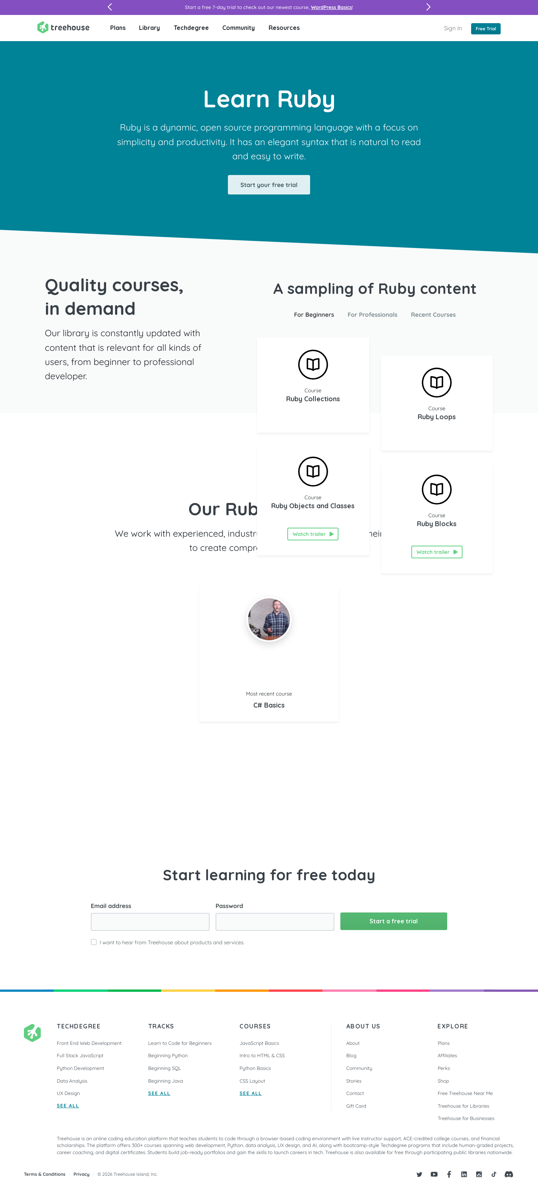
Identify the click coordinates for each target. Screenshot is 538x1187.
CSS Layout (252, 1081)
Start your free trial (269, 184)
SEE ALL (68, 1106)
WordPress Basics (331, 7)
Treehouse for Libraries (463, 1106)
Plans (118, 27)
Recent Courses (433, 314)
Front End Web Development (89, 1043)
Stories (354, 1081)
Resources (284, 27)
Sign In (453, 28)
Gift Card (356, 1106)
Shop (443, 1081)
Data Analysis (72, 1081)
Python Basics (255, 1068)
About (353, 1043)
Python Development (80, 1068)
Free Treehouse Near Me (465, 1093)
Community (238, 27)
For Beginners (314, 314)
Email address (111, 906)
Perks (443, 1068)
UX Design (68, 1093)
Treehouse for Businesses (465, 1119)
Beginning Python (168, 1056)
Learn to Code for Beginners (180, 1043)
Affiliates (447, 1056)
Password (229, 906)
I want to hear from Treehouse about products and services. (172, 942)
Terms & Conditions (44, 1174)
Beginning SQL (164, 1068)
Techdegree (191, 27)
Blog (351, 1056)
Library (149, 27)
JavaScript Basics (259, 1043)
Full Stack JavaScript (80, 1056)
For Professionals (373, 314)
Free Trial (486, 28)
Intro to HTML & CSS (262, 1056)
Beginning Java (165, 1081)
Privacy (82, 1174)
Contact (355, 1093)
